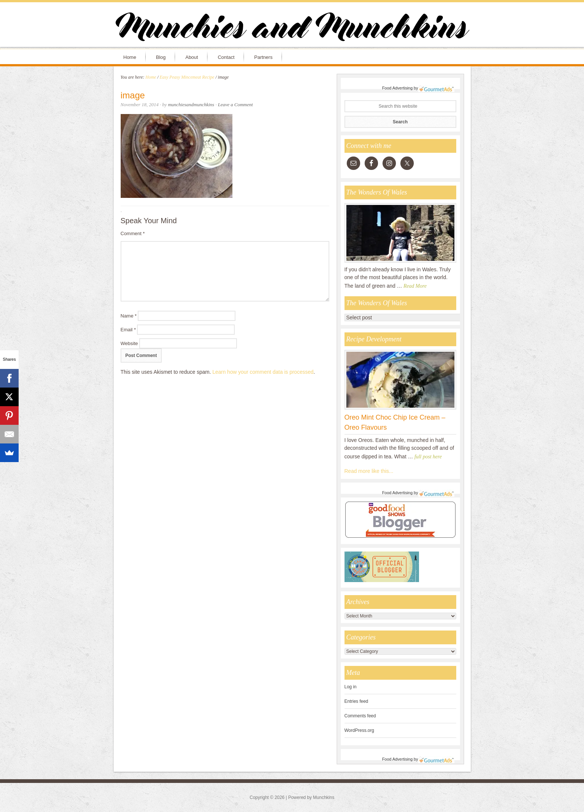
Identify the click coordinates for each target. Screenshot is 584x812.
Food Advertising (397, 88)
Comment (133, 233)
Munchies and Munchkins (292, 28)
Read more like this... (369, 471)
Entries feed (356, 701)
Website (129, 343)
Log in (351, 686)
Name (129, 316)
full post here (428, 456)
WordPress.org (359, 730)
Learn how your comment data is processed (263, 372)
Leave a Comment (235, 104)
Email (128, 329)
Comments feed (360, 715)
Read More (414, 286)
